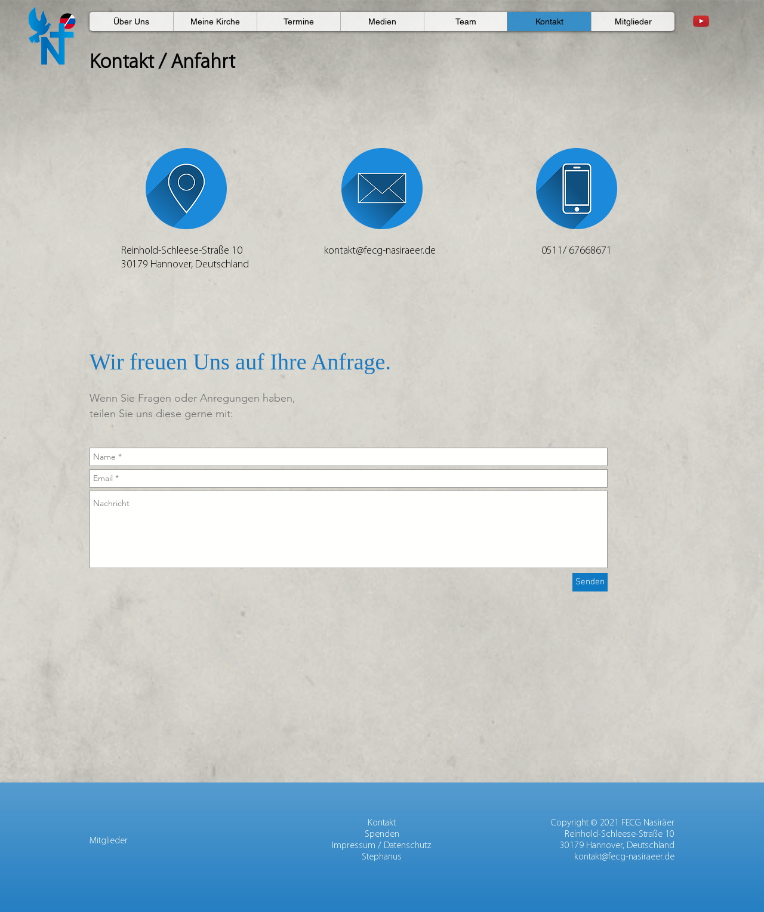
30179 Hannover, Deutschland (617, 846)
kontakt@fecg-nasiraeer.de (624, 857)
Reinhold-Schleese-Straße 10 (619, 834)
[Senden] (590, 582)
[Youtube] (701, 21)
